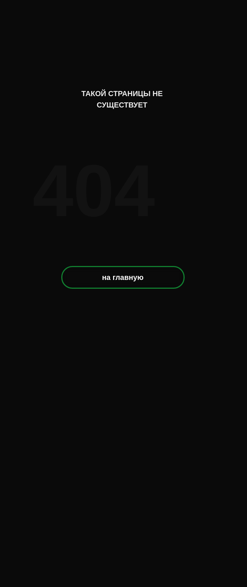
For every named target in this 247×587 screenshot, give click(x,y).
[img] (124, 41)
